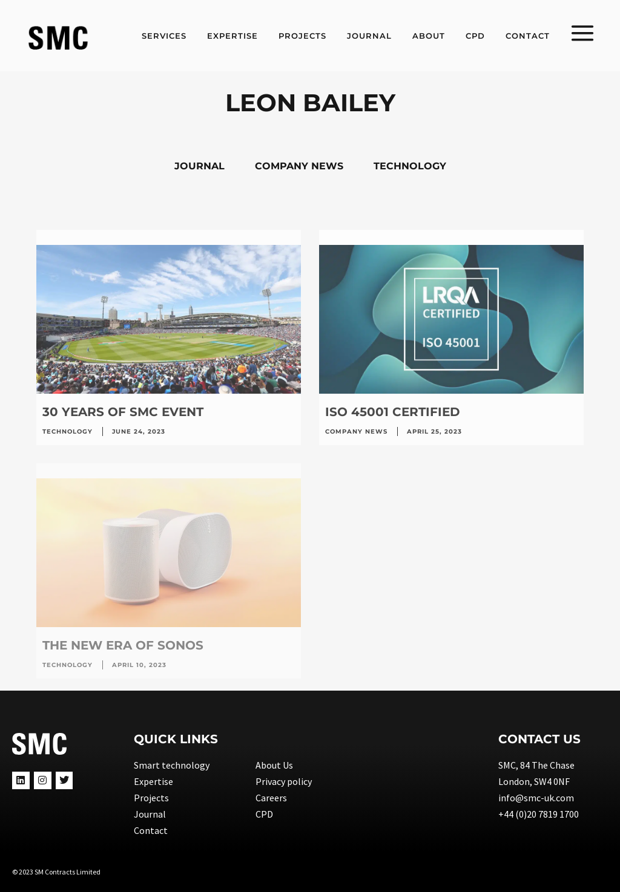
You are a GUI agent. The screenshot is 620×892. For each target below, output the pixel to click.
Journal (150, 814)
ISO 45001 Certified (392, 412)
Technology (67, 431)
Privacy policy (284, 781)
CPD (264, 814)
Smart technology (171, 765)
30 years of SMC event (122, 412)
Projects (151, 798)
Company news (356, 431)
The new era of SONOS (122, 645)
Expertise (153, 781)
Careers (271, 798)
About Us (274, 765)
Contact (151, 830)
